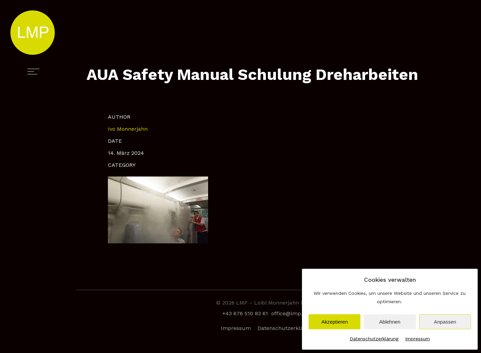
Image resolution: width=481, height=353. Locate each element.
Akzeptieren (334, 322)
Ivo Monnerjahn (128, 129)
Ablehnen (389, 322)
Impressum (417, 338)
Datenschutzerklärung (374, 338)
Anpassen (445, 322)
